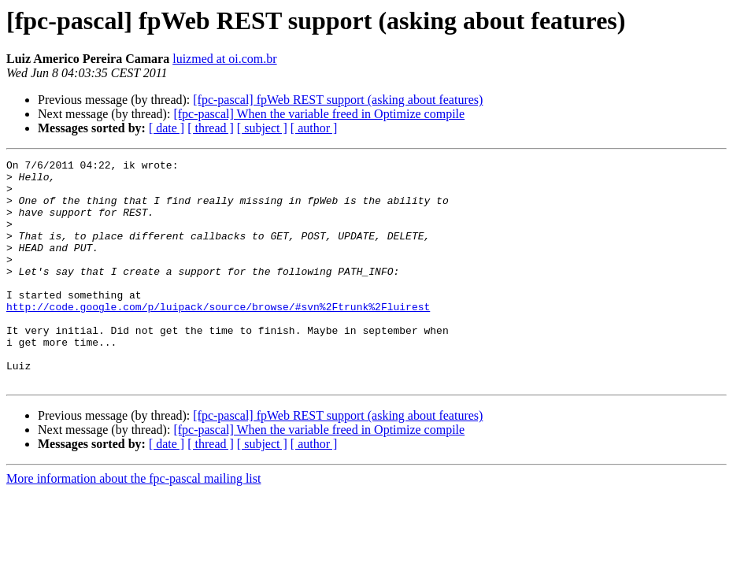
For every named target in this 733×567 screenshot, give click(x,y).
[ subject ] (262, 128)
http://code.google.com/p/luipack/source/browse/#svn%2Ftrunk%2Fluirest (218, 337)
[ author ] (314, 128)
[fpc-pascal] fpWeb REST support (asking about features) (338, 99)
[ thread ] (210, 128)
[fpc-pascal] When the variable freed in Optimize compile (319, 113)
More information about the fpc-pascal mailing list (133, 523)
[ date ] (166, 128)
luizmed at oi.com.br (224, 58)
